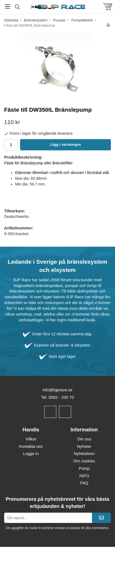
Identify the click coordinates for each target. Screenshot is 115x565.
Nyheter (84, 446)
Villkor (31, 439)
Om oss (84, 439)
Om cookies (84, 461)
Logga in (31, 453)
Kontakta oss (31, 446)
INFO (84, 475)
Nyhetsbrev (84, 453)
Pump (84, 468)
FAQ (84, 482)
